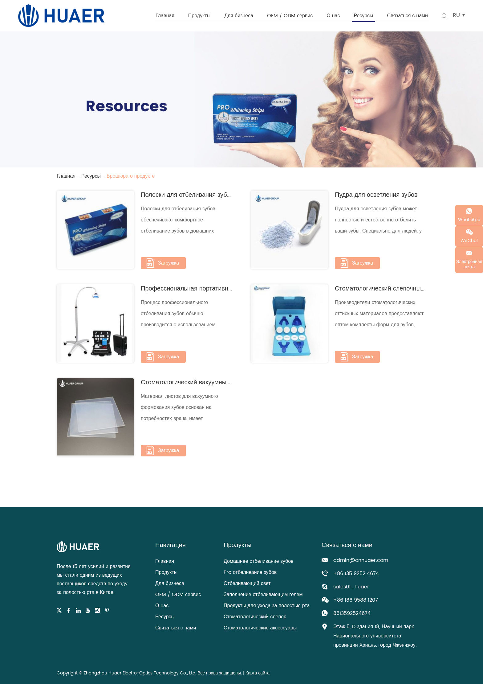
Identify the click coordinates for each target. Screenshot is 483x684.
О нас (333, 16)
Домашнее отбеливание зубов (259, 561)
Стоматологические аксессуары (260, 628)
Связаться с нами (407, 16)
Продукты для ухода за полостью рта (267, 606)
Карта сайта (258, 673)
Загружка (162, 263)
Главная (165, 16)
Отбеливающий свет (247, 583)
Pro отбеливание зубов (250, 572)
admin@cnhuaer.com (360, 560)
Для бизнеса (238, 16)
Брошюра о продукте (131, 176)
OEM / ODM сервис (290, 16)
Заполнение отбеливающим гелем (263, 595)
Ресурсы (363, 16)
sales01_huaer (351, 587)
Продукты (199, 16)
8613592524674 (352, 613)
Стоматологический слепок (255, 617)
